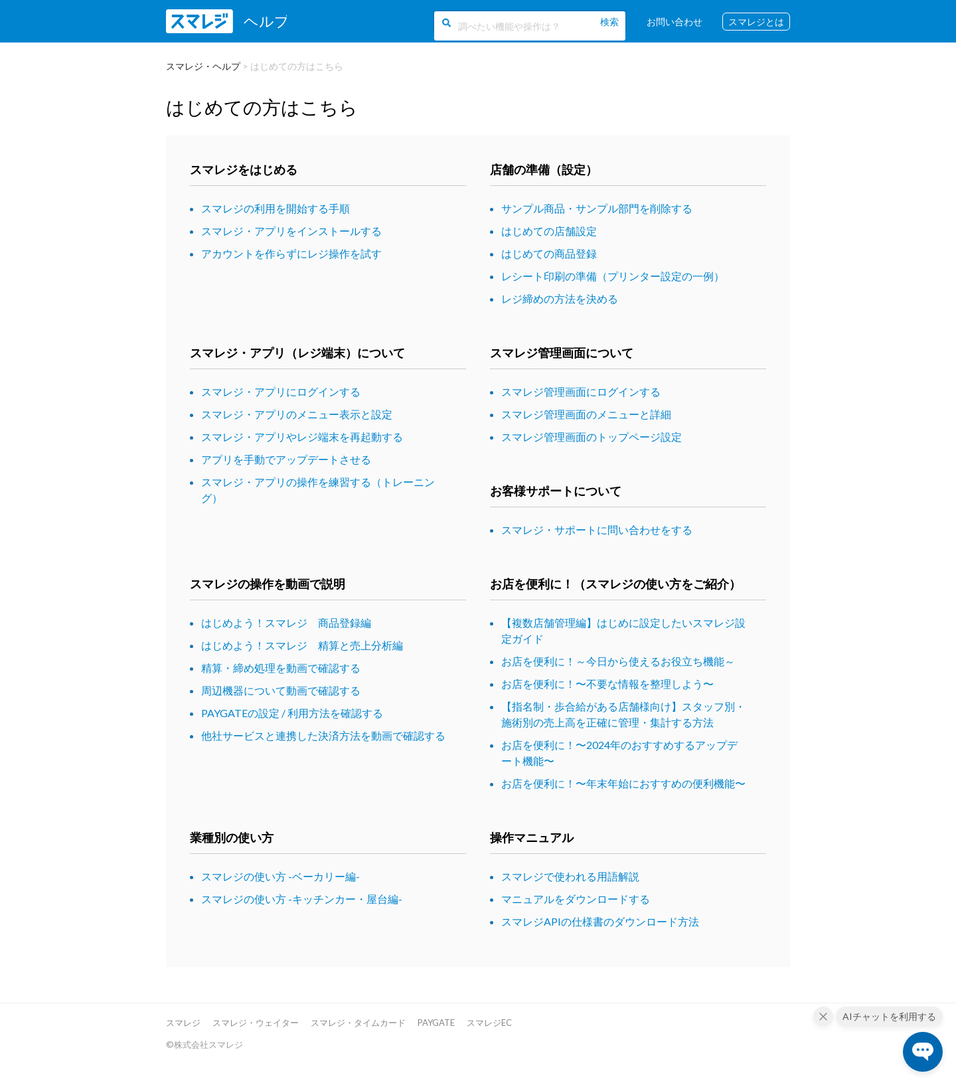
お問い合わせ (674, 21)
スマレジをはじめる (243, 169)
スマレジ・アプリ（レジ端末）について (297, 352)
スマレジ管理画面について (561, 352)
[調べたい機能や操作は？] (527, 25)
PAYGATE (436, 1022)
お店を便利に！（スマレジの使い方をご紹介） (615, 583)
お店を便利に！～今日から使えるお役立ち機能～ (618, 661)
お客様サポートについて (555, 490)
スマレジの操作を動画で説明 (267, 583)
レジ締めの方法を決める (559, 298)
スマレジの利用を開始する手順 (275, 208)
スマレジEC (489, 1022)
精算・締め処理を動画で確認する (280, 667)
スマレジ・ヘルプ (203, 66)
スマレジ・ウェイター (255, 1022)
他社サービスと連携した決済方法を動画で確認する (323, 735)
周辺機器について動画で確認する (280, 690)
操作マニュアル (532, 837)
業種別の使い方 (232, 837)
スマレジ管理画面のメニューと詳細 (586, 414)
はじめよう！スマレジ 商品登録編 (286, 622)
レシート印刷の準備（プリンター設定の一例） (612, 276)
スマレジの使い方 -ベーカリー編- (280, 876)
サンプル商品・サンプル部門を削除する (596, 208)
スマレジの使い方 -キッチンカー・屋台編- (301, 898)
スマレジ (183, 1022)
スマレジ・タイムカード (358, 1022)
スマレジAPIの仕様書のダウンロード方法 (600, 921)
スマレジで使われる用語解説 (570, 876)
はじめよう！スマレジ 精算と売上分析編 (302, 645)
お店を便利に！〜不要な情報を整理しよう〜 (607, 683)
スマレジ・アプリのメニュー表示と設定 (296, 414)
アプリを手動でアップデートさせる (286, 459)
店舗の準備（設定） (544, 169)
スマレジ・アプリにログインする (280, 391)
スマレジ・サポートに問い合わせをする (596, 529)
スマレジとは (756, 21)
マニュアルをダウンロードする (575, 898)
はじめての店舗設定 (549, 230)
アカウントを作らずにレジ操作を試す (291, 253)
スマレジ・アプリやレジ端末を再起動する (302, 436)
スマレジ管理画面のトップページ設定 (591, 436)
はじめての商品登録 (549, 253)
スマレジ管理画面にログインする (581, 391)
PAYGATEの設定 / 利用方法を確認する (292, 713)
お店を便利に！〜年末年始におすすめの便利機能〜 (623, 783)
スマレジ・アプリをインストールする (291, 230)
